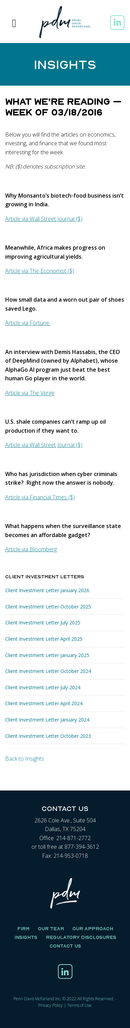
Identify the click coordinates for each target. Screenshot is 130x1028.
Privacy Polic (49, 1005)
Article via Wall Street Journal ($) (43, 219)
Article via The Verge (29, 393)
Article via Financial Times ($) (40, 497)
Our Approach (92, 928)
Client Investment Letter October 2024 (48, 671)
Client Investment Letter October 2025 (48, 606)
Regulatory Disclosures (81, 937)
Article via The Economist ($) (39, 271)
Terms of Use (79, 1005)
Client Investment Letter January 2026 (47, 590)
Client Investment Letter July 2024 (42, 687)
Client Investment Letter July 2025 (42, 622)
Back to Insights (24, 758)
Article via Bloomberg (31, 549)
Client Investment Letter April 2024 (43, 703)
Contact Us (65, 946)
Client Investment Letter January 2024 (47, 719)
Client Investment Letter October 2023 (48, 736)
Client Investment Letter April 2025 (43, 639)
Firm (23, 928)
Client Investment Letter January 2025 (47, 655)
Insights (25, 937)
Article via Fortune (28, 323)
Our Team (51, 928)
